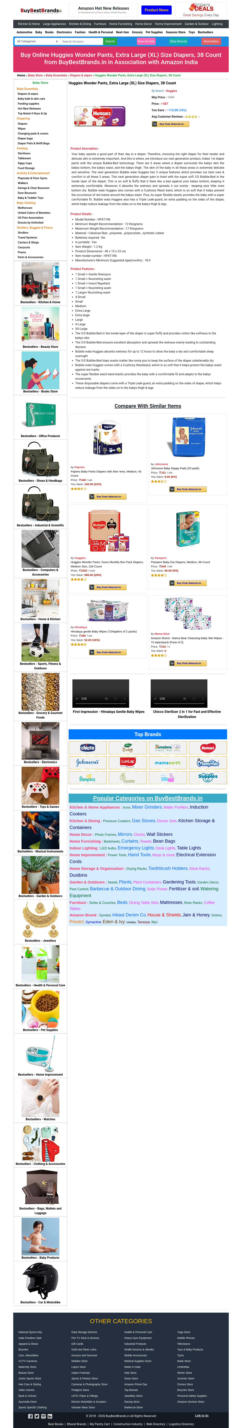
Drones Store (185, 1384)
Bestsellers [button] (211, 41)
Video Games (27, 1389)
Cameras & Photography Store (89, 1384)
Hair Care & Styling (30, 1384)
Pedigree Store (80, 1389)
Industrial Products (135, 1343)
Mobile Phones (186, 1337)
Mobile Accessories (135, 1355)
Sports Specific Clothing (33, 1407)
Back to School (27, 1395)
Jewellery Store (133, 1395)
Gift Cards (77, 1343)
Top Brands (131, 1389)
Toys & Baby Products (190, 1349)
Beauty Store (26, 1372)
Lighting (217, 24)
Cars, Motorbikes (29, 1355)
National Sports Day (30, 1332)
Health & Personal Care (138, 1332)
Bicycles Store (185, 1389)
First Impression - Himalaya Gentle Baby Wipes (108, 712)
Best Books (56, 1424)
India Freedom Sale (30, 1337)
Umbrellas (183, 1366)
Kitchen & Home (29, 24)
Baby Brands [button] (178, 41)
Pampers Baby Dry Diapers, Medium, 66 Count (180, 562)
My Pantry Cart (100, 1424)
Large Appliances (54, 24)
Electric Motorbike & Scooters (88, 1401)
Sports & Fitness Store (84, 1378)
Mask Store (184, 1361)
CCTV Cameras (28, 1361)
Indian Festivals (80, 1372)
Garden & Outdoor (197, 24)
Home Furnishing (120, 24)
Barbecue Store (133, 1407)
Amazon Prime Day (135, 1384)
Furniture (100, 24)
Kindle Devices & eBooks (139, 1349)
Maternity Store (27, 1366)
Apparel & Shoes (28, 1343)
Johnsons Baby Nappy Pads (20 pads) (175, 468)
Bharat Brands (76, 1424)
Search (110, 41)
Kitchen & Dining (80, 24)
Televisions (183, 1343)
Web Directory (155, 1424)
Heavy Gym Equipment (138, 1337)
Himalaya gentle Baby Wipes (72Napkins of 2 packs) (104, 631)
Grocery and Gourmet (84, 1355)
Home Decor (143, 24)
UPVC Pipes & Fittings (84, 1395)
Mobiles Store (79, 1361)
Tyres (180, 1355)
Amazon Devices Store (190, 1401)
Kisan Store (131, 1378)
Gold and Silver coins (83, 1349)
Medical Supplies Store (137, 1361)
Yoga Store (183, 1332)
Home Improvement (168, 24)
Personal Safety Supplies (192, 1395)
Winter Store (184, 1372)
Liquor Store (78, 1366)
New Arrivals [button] (146, 41)
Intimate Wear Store (83, 1407)
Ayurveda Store (28, 1401)
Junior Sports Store (30, 1378)
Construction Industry (128, 1424)
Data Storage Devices (84, 1332)
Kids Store (130, 1372)
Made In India (132, 1366)
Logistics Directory (181, 1424)
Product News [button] (156, 10)
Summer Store (185, 1378)
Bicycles (23, 1349)
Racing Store (132, 1401)
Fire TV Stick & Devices (85, 1337)
